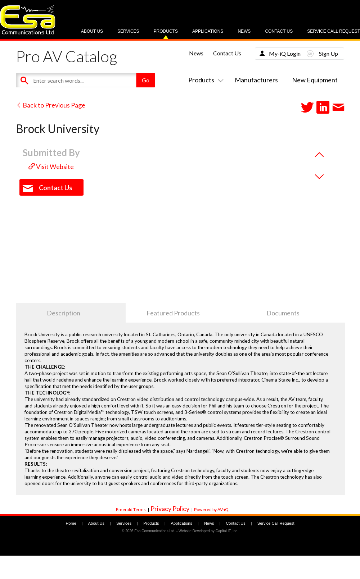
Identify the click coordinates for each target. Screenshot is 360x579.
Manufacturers (256, 80)
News (244, 31)
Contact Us (279, 31)
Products (166, 31)
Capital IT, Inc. (227, 531)
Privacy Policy (169, 508)
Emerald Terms (131, 509)
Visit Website (51, 166)
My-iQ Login (285, 53)
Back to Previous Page (50, 105)
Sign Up (328, 53)
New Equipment (315, 80)
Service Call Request (333, 31)
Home (71, 523)
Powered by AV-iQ (211, 509)
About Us (92, 31)
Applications (207, 31)
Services (128, 31)
